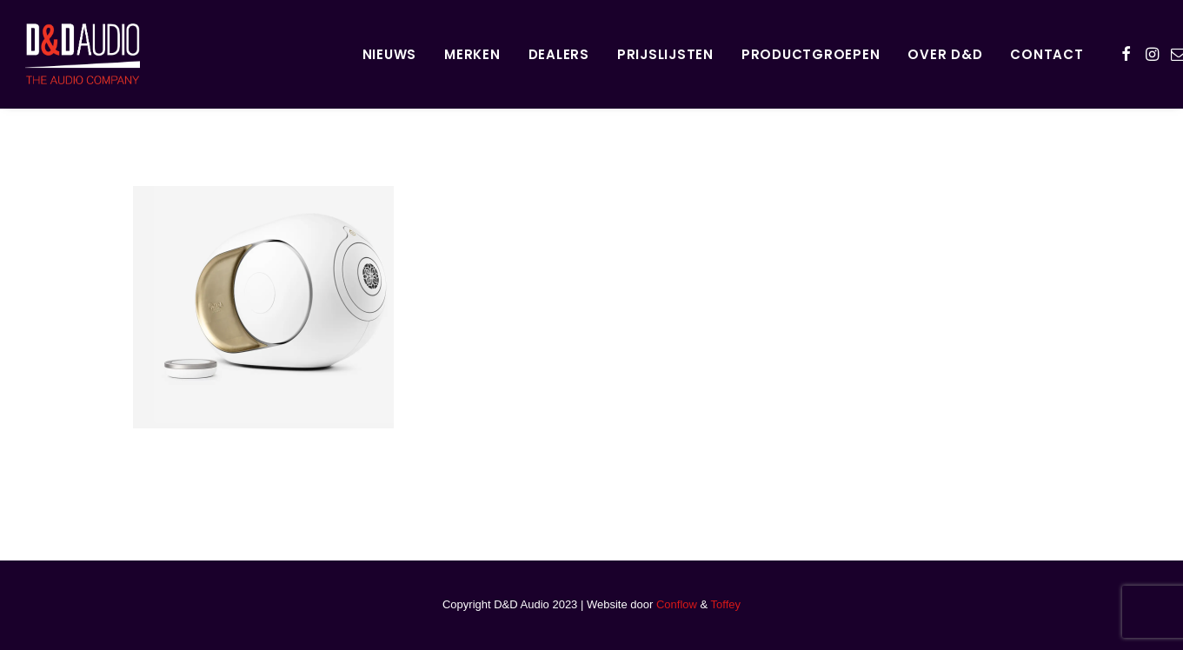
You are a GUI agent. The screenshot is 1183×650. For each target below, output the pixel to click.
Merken (472, 54)
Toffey (726, 604)
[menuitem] (389, 54)
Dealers (558, 54)
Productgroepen (811, 54)
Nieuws (389, 54)
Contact (1046, 54)
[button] (1126, 54)
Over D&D (944, 54)
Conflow (676, 604)
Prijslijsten (665, 54)
